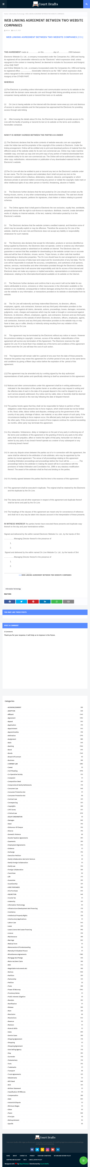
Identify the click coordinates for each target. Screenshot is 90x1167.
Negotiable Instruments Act (45, 968)
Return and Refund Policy (62, 1156)
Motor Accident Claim (45, 961)
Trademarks (45, 1067)
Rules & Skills (45, 1028)
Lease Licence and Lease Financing (45, 930)
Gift (45, 877)
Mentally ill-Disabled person (45, 951)
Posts (45, 986)
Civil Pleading (45, 771)
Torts (45, 1064)
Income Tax (45, 898)
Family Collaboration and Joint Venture (45, 859)
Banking (45, 746)
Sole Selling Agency (45, 1049)
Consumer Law (45, 788)
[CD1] (80, 37)
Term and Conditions (44, 1156)
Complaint (45, 778)
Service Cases (45, 1035)
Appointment (45, 728)
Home (6, 14)
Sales (45, 1032)
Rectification (45, 1004)
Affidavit (45, 714)
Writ (45, 1085)
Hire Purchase (45, 891)
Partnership (45, 979)
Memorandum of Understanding (45, 947)
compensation (45, 1095)
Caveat (45, 767)
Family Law (45, 866)
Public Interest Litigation (45, 997)
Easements (45, 841)
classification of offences (45, 1092)
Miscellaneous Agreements (45, 954)
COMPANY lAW (45, 764)
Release (45, 1007)
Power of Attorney (45, 989)
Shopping (45, 1042)
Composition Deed (45, 781)
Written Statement (45, 1088)
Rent (45, 1011)
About (15, 1156)
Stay (45, 1053)
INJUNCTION (45, 894)
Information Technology (16, 14)
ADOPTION (45, 711)
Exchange (45, 852)
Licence (45, 933)
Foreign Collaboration (45, 870)
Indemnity (45, 901)
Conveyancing (45, 803)
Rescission (45, 1014)
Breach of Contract (45, 757)
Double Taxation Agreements (45, 838)
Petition (45, 982)
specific (45, 1124)
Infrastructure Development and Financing (45, 908)
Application (45, 725)
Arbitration (45, 735)
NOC (45, 965)
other (45, 1109)
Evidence (45, 848)
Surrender (45, 1057)
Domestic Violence (45, 834)
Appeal (45, 721)
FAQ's (25, 1160)
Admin (8, 30)
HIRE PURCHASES (45, 887)
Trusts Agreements (45, 1074)
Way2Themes (24, 1164)
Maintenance (45, 937)
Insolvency (45, 912)
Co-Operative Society (45, 774)
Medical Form (45, 944)
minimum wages (45, 1106)
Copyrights (45, 806)
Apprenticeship (45, 732)
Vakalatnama (45, 1078)
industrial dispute (45, 1102)
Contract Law (45, 799)
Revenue (45, 1021)
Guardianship (45, 884)
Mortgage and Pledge (45, 958)
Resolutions (45, 1018)
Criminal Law (45, 813)
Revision (45, 1025)
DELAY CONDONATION (45, 817)
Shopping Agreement (45, 1046)
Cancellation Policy (35, 1160)
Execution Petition (45, 855)
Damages (45, 820)
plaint (45, 1113)
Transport (45, 1071)
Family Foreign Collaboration (45, 862)
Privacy (32, 1156)
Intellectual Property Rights (45, 915)
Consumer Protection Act (45, 792)
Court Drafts (44, 1164)
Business (45, 760)
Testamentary (45, 1060)
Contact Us (23, 1156)
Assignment (45, 739)
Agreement (45, 718)
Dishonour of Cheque (45, 827)
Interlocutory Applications (45, 919)
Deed (45, 824)
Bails (45, 743)
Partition (45, 975)
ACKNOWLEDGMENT (45, 707)
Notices (45, 972)
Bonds (45, 753)
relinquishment (45, 1120)
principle (45, 1116)
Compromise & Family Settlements (45, 785)
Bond (45, 750)
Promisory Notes (45, 993)
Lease (45, 926)
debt (45, 1099)
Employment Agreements (45, 845)
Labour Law (45, 922)
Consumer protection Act (45, 795)
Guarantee (45, 880)
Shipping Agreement (45, 1039)
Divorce (45, 831)
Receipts (45, 1000)
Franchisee (45, 873)
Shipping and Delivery (13, 1160)
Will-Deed (45, 1081)
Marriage (45, 940)
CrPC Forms (45, 810)
